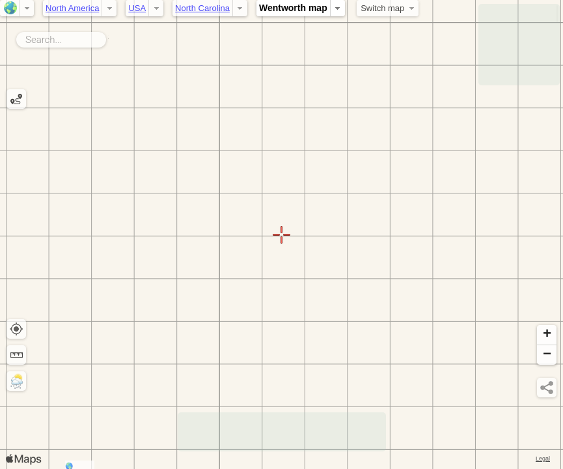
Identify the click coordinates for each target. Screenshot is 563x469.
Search (108, 37)
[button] (546, 335)
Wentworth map (293, 8)
